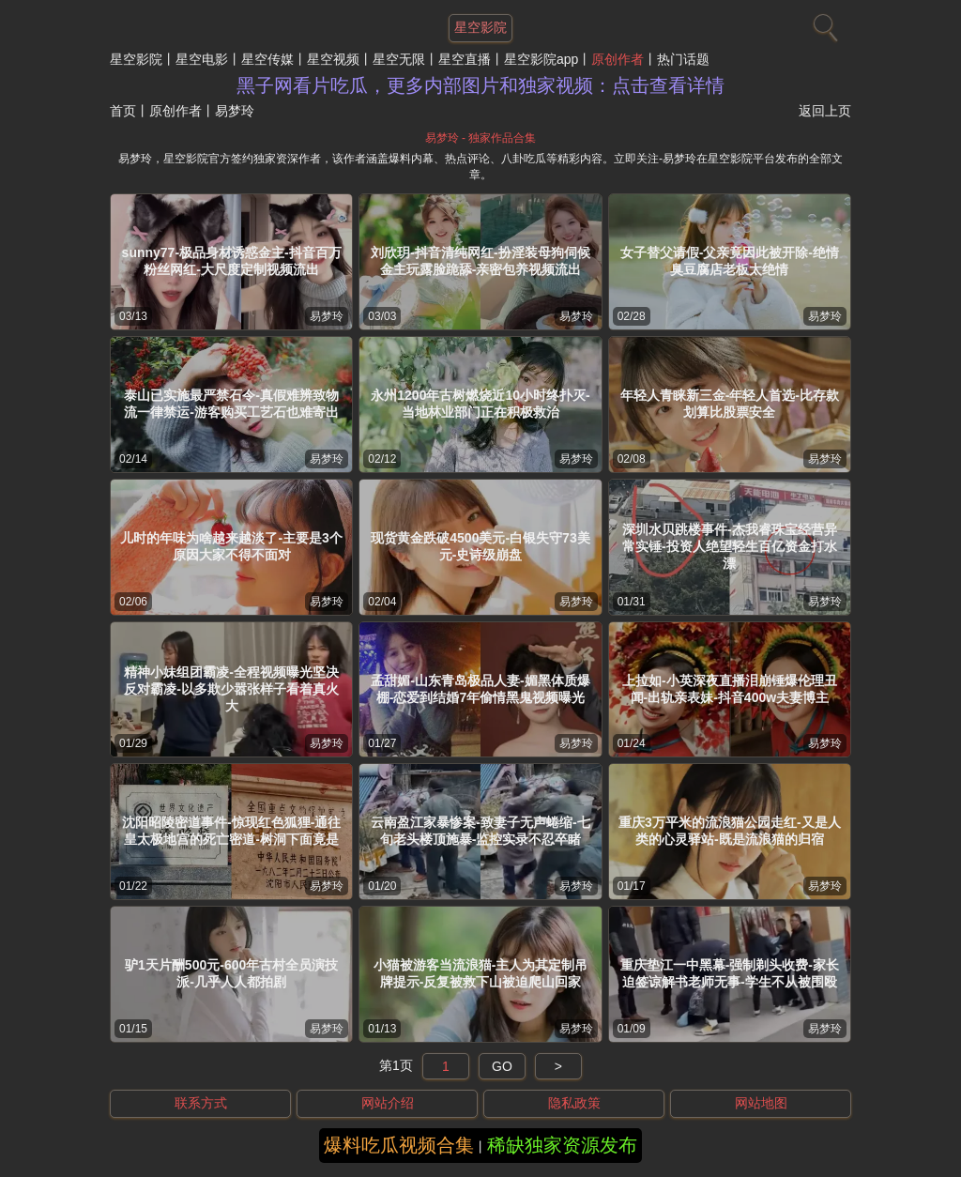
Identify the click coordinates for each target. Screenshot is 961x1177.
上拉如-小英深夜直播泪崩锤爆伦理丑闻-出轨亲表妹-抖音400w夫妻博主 (729, 689)
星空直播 (464, 59)
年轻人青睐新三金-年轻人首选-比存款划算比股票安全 (729, 404)
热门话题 (683, 59)
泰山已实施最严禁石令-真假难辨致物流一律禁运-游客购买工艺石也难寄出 (231, 404)
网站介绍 (387, 1102)
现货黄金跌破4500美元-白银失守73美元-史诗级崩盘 (480, 546)
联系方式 (201, 1102)
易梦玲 (326, 316)
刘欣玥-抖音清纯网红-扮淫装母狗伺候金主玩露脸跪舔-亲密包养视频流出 (480, 261)
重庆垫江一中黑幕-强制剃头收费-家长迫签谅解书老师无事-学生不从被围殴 (729, 973)
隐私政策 (574, 1102)
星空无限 (399, 59)
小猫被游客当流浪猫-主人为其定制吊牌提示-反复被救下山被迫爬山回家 (481, 973)
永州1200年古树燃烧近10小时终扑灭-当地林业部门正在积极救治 (480, 404)
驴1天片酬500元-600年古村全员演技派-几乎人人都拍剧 (231, 973)
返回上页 (825, 110)
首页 (123, 110)
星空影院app (541, 59)
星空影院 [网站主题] (480, 27)
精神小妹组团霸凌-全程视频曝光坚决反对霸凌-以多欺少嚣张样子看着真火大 (231, 689)
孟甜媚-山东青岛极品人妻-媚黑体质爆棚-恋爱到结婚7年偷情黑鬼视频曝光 (480, 689)
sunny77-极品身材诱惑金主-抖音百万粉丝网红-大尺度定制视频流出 (232, 261)
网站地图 (761, 1102)
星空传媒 (267, 59)
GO (502, 1066)
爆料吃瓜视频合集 (399, 1145)
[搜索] (823, 23)
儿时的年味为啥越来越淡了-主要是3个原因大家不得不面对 (231, 546)
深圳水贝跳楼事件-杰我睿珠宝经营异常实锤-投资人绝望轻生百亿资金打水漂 (729, 546)
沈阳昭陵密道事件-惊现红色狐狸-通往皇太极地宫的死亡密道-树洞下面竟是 (231, 831)
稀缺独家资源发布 (562, 1145)
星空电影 (201, 59)
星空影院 (136, 59)
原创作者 (617, 59)
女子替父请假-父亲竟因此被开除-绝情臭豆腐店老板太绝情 (729, 261)
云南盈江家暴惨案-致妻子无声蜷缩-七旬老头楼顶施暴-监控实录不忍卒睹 (480, 831)
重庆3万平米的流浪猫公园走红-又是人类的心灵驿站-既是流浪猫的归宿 (729, 831)
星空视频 (333, 59)
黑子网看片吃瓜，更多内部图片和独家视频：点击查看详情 (480, 85)
